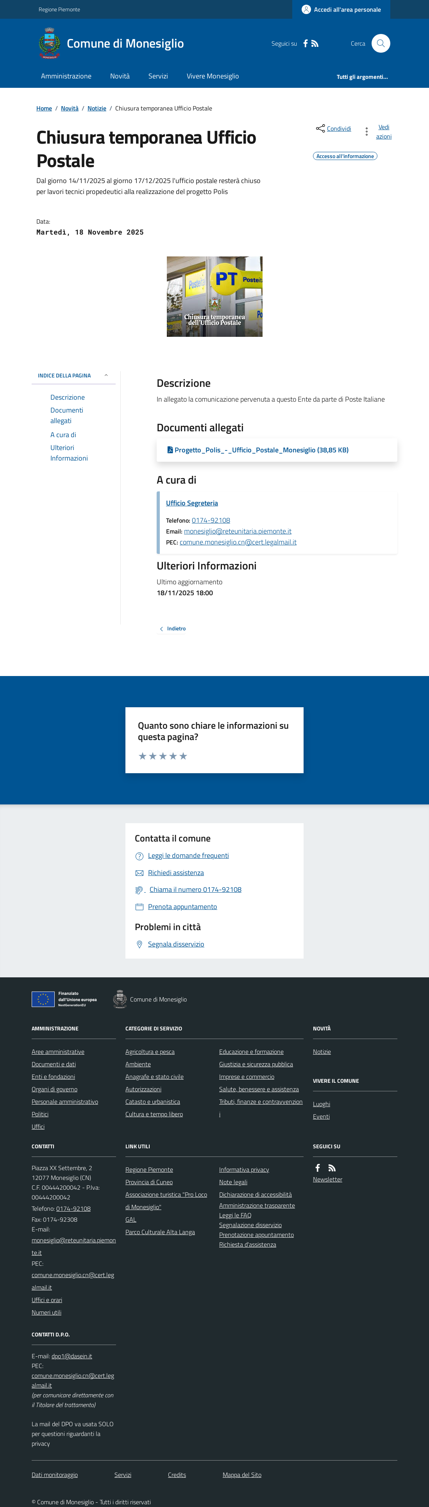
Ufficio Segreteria (192, 503)
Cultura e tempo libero (154, 1114)
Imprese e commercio (246, 1076)
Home (44, 108)
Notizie (97, 108)
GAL (130, 1219)
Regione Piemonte (59, 9)
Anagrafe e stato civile (154, 1076)
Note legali (233, 1182)
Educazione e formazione (251, 1051)
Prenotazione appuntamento (256, 1234)
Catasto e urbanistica (152, 1101)
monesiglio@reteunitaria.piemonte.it (237, 531)
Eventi (321, 1116)
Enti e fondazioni (53, 1076)
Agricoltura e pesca (150, 1051)
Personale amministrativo (65, 1101)
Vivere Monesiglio (213, 76)
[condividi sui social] (333, 128)
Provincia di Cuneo (149, 1182)
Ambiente (138, 1064)
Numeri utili (46, 1312)
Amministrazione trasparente (257, 1205)
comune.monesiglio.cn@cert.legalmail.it (238, 542)
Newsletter (327, 1179)
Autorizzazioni (143, 1089)
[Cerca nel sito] (377, 43)
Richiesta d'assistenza (247, 1244)
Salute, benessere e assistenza (259, 1089)
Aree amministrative (58, 1051)
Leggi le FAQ (235, 1215)
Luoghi (321, 1103)
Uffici (38, 1126)
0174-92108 (211, 520)
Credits (177, 1474)
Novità (120, 76)
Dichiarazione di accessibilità (255, 1194)
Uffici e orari (47, 1299)
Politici (40, 1114)
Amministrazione (66, 76)
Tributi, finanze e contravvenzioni (261, 1108)
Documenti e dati (54, 1064)
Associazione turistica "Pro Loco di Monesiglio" (166, 1201)
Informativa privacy (244, 1169)
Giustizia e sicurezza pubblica (256, 1064)
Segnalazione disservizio (250, 1224)
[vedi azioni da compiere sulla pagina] (378, 131)
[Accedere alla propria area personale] (341, 9)
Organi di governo (54, 1089)
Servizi (158, 76)
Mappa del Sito (242, 1474)
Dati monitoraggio (55, 1474)
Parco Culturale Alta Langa (160, 1232)
